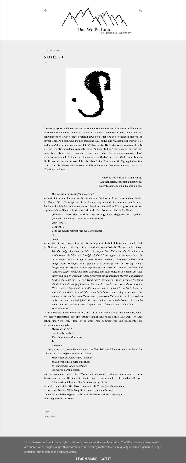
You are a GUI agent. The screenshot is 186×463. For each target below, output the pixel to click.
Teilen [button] (46, 411)
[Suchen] (140, 9)
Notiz (53, 416)
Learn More (86, 459)
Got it (106, 459)
